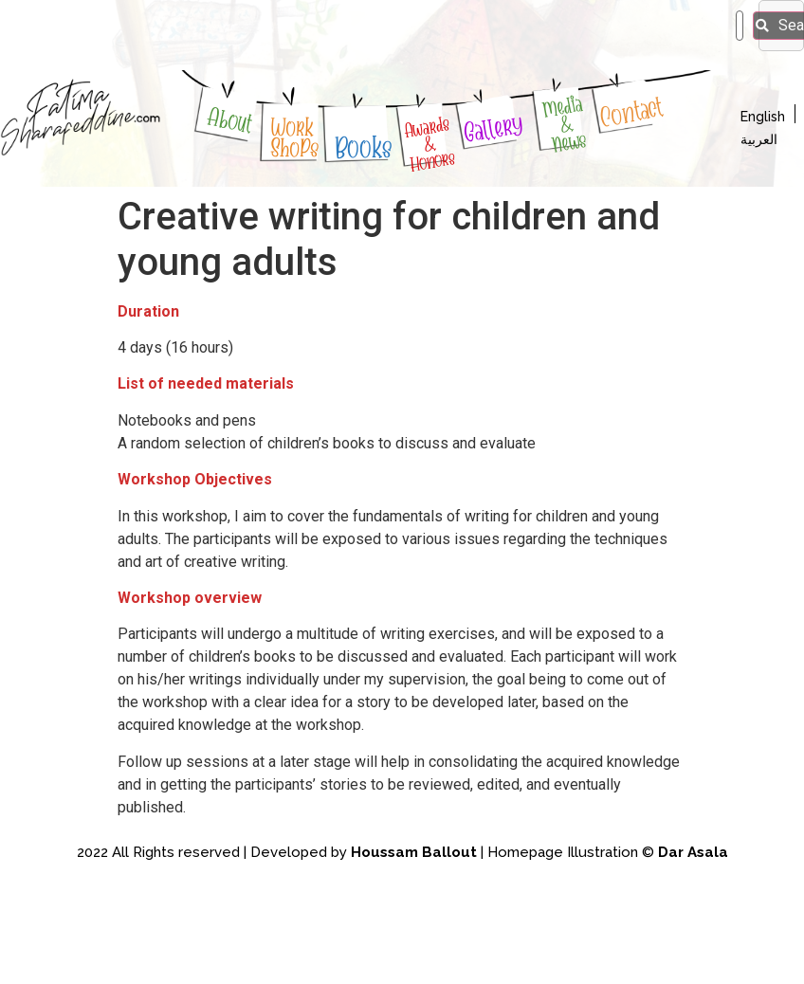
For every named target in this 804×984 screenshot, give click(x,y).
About (230, 119)
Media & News (564, 123)
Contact (632, 112)
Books (364, 148)
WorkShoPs (295, 138)
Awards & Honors (429, 143)
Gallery (494, 128)
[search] (739, 25)
